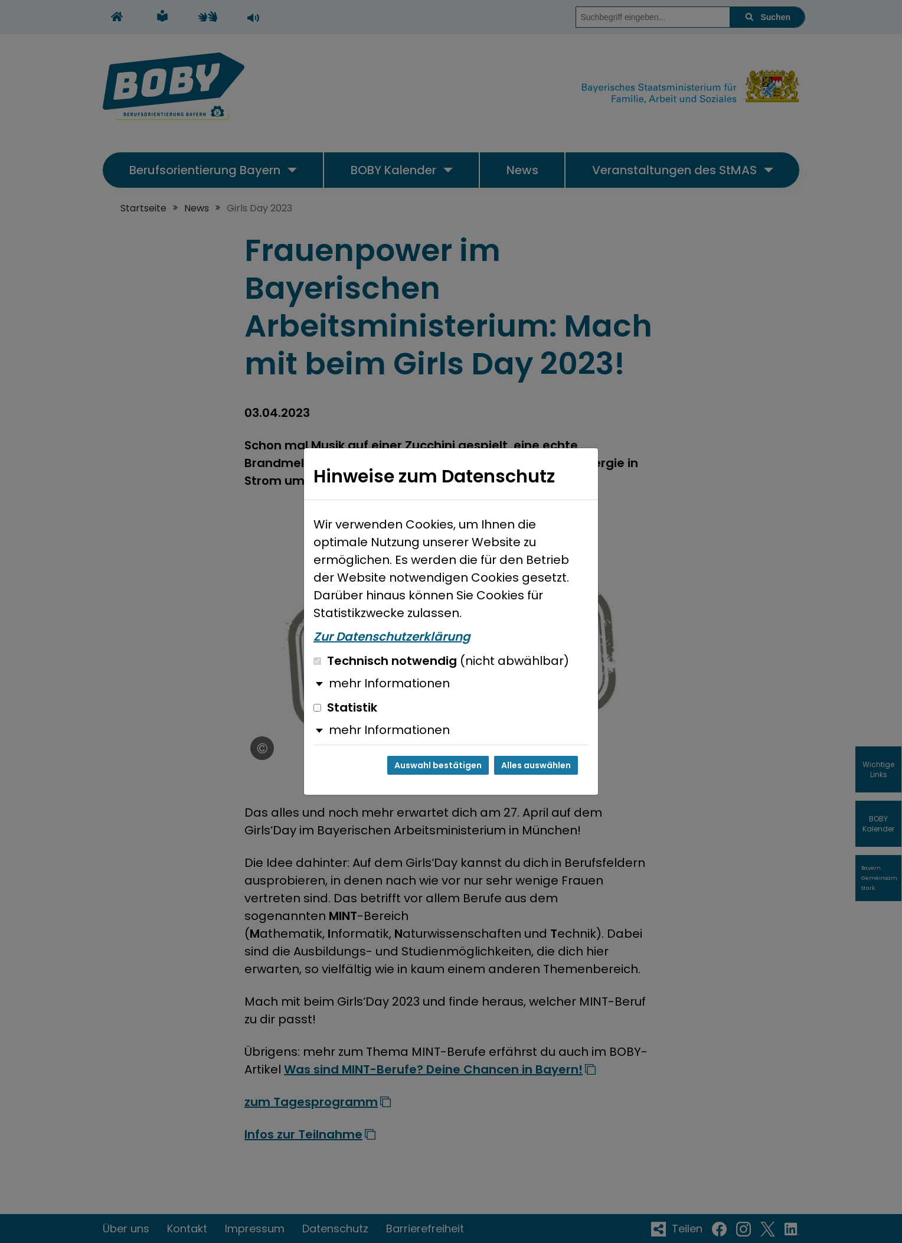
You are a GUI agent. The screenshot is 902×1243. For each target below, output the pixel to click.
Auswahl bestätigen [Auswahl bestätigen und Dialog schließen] (438, 765)
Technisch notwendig (441, 661)
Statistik (345, 707)
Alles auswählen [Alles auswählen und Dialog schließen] (536, 765)
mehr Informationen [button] (389, 683)
